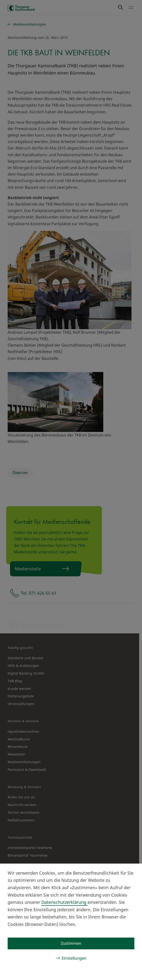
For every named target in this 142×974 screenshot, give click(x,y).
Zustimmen (71, 943)
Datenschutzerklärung (64, 902)
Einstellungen (74, 958)
